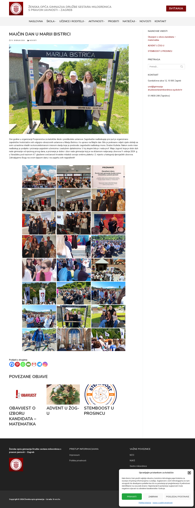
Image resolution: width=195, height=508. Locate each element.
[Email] (28, 364)
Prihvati (132, 496)
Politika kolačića (145, 503)
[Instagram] (45, 364)
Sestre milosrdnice (138, 466)
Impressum (74, 455)
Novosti (32, 40)
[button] (189, 472)
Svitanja (176, 8)
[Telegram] (39, 364)
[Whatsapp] (22, 364)
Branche (56, 499)
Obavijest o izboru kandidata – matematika (22, 416)
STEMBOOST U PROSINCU (99, 410)
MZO (132, 455)
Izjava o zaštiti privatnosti (163, 503)
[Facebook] (11, 364)
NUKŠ (132, 460)
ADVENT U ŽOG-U (63, 410)
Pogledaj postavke (177, 496)
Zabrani (153, 496)
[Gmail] (33, 364)
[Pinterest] (17, 364)
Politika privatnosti (77, 460)
